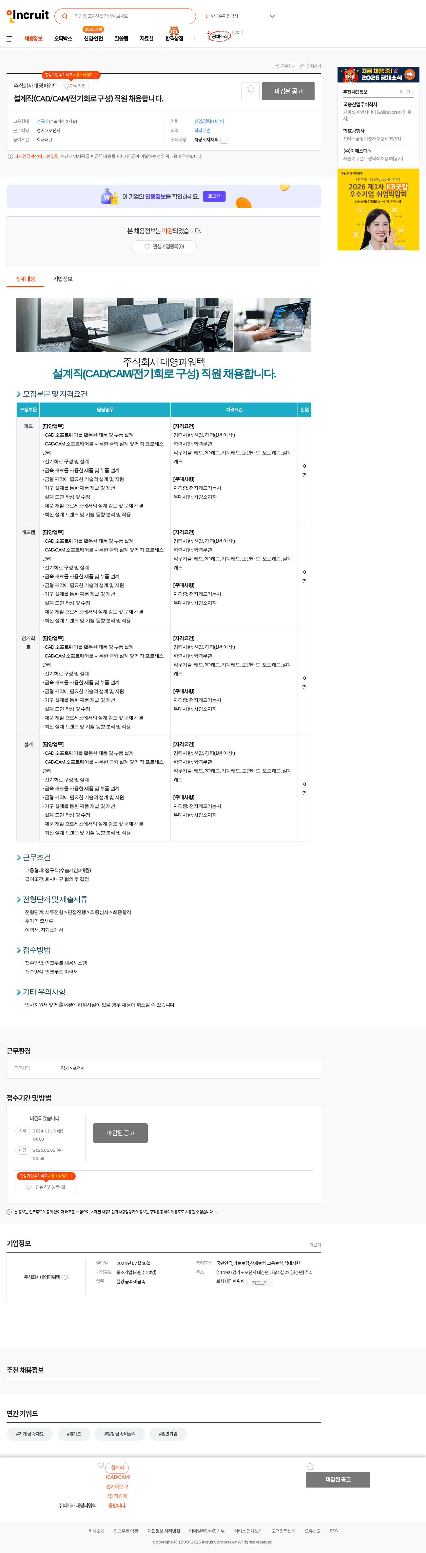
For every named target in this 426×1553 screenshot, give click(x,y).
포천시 (79, 1068)
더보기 (315, 1245)
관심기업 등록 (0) (45, 1187)
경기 (65, 1068)
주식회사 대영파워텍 (35, 86)
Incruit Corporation (219, 1542)
